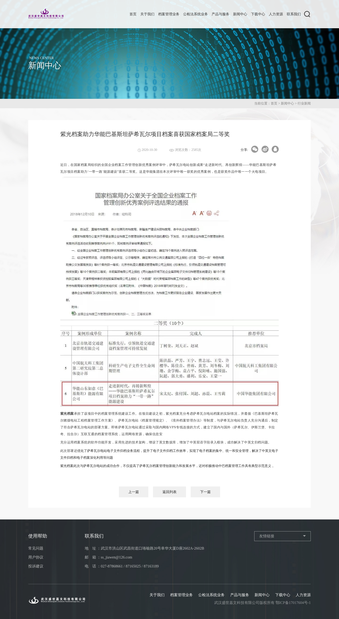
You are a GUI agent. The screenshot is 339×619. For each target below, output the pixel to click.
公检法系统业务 (195, 14)
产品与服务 (220, 14)
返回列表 (169, 492)
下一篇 (205, 492)
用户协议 (35, 557)
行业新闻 (304, 103)
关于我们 (147, 14)
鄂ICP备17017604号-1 (293, 603)
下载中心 (258, 14)
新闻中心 (240, 14)
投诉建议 (35, 566)
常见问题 (35, 548)
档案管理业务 (168, 14)
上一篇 (133, 492)
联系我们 (294, 14)
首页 (133, 14)
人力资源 (276, 14)
